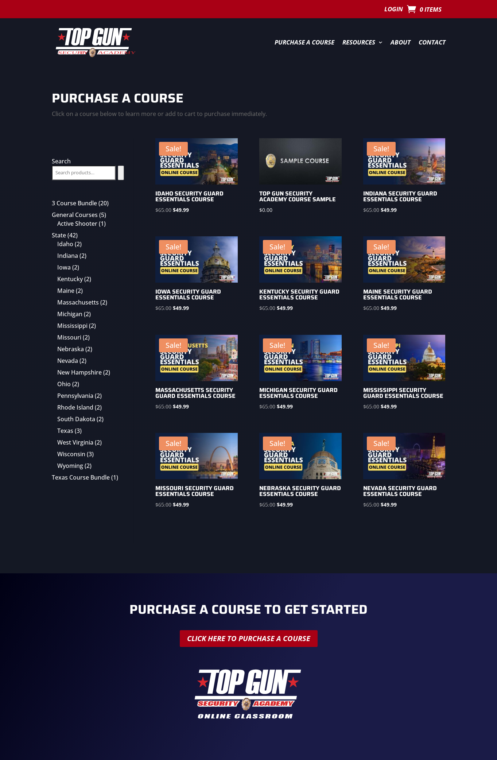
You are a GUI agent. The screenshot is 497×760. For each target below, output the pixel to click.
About (401, 42)
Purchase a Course (304, 42)
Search (61, 161)
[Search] (121, 173)
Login (393, 10)
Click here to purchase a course (248, 638)
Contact (432, 42)
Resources (358, 42)
